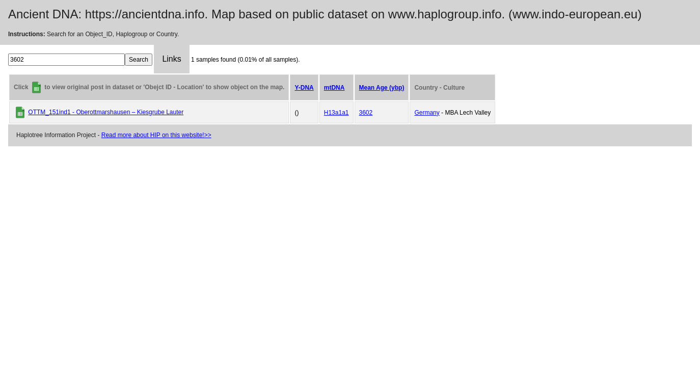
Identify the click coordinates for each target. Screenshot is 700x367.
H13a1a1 (336, 112)
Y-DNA (303, 87)
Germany (426, 112)
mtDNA (334, 87)
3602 (366, 112)
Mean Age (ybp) (382, 87)
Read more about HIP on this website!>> (156, 135)
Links (171, 59)
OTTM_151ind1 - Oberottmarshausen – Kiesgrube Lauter (105, 112)
